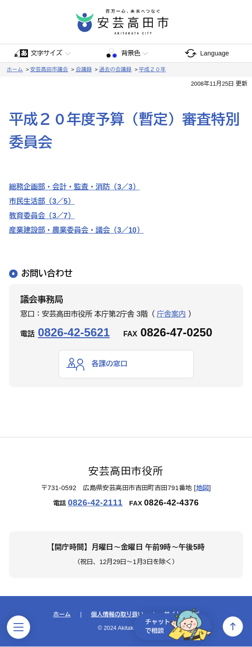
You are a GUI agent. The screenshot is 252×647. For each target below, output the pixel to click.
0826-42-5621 (74, 332)
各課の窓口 (110, 363)
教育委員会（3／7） (42, 216)
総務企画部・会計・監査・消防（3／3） (74, 187)
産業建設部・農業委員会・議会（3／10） (76, 230)
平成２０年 (152, 69)
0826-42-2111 (95, 502)
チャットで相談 (177, 626)
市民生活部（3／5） (42, 201)
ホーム (15, 69)
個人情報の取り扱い (117, 615)
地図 (202, 488)
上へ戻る (233, 626)
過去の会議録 (115, 69)
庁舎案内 (171, 314)
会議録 (84, 69)
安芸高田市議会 (49, 69)
